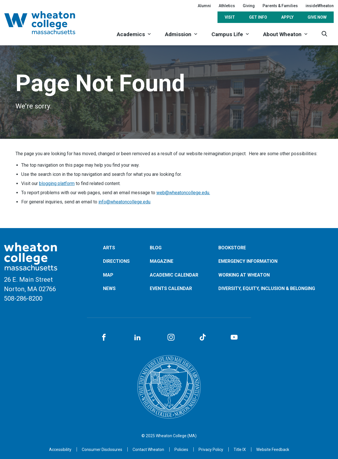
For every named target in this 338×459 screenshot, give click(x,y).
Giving (249, 5)
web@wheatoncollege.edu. (183, 192)
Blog (156, 247)
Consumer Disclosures (102, 449)
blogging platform (57, 183)
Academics (131, 34)
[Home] (47, 23)
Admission (178, 34)
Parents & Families (280, 5)
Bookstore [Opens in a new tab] (232, 247)
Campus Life (227, 34)
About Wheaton (282, 34)
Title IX (240, 449)
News (109, 288)
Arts (109, 247)
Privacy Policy (211, 449)
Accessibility (60, 449)
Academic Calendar (174, 275)
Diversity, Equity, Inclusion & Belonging (266, 288)
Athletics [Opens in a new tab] (227, 5)
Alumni (204, 5)
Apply (287, 17)
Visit (230, 17)
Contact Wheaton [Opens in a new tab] (148, 449)
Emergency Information (247, 261)
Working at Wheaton (244, 275)
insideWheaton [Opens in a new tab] (320, 5)
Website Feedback (272, 449)
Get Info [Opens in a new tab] (258, 17)
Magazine (161, 261)
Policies (181, 449)
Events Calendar (171, 288)
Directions (116, 261)
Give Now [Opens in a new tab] (317, 17)
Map (108, 275)
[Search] (324, 34)
